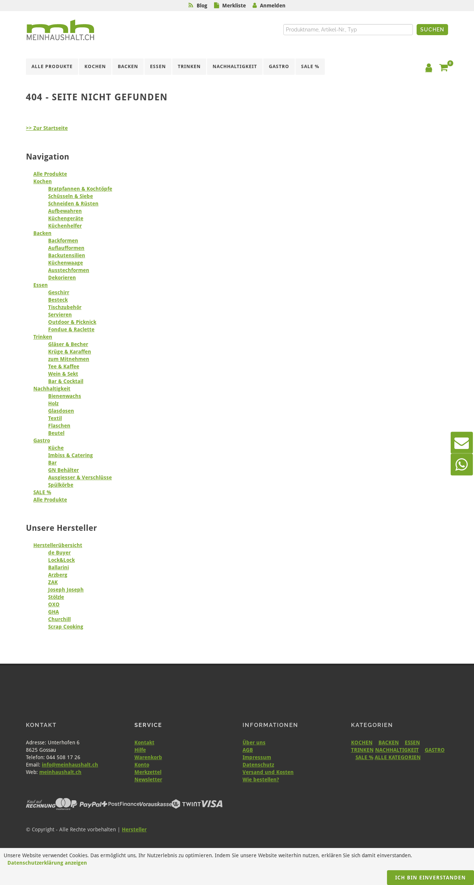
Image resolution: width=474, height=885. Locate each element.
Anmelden (273, 6)
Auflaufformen (66, 248)
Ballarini (58, 567)
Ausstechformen (68, 270)
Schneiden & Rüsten (73, 204)
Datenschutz (258, 765)
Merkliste (234, 6)
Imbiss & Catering (70, 455)
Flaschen (59, 426)
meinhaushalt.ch (60, 772)
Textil (55, 418)
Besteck (58, 300)
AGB (248, 750)
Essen (40, 285)
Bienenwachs (64, 396)
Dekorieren (62, 278)
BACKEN (388, 742)
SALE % (42, 492)
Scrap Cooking (65, 627)
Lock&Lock (61, 560)
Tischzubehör (64, 307)
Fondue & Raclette (71, 329)
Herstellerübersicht (57, 545)
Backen (42, 233)
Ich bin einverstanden (430, 878)
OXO (54, 604)
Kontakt (144, 742)
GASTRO (435, 750)
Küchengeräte (65, 218)
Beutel (56, 433)
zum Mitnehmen (68, 359)
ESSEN (412, 742)
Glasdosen (61, 411)
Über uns (254, 742)
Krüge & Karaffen (69, 352)
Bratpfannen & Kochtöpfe (80, 189)
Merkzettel (147, 772)
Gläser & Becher (68, 344)
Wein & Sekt (63, 374)
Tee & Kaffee (63, 366)
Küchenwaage (65, 263)
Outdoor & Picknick (72, 322)
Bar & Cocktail (65, 381)
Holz (53, 403)
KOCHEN (362, 742)
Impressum (257, 757)
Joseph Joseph (66, 590)
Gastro (41, 440)
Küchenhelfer (65, 226)
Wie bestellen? (261, 779)
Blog (202, 6)
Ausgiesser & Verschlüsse (80, 477)
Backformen (63, 241)
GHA (53, 612)
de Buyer (59, 553)
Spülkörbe (60, 485)
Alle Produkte (50, 174)
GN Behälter (63, 470)
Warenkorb (148, 757)
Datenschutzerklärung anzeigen (47, 863)
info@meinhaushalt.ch (70, 765)
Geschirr (58, 292)
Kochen (42, 181)
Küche (56, 448)
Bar (52, 463)
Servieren (60, 315)
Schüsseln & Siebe (70, 196)
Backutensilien (66, 255)
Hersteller (134, 829)
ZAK (53, 582)
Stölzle (56, 597)
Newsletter (148, 779)
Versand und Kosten (268, 772)
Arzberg (57, 575)
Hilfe (140, 750)
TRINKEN (362, 750)
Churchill (59, 619)
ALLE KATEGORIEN (398, 757)
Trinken (42, 337)
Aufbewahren (65, 211)
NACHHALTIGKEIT (397, 750)
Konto (141, 765)
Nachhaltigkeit (51, 389)
